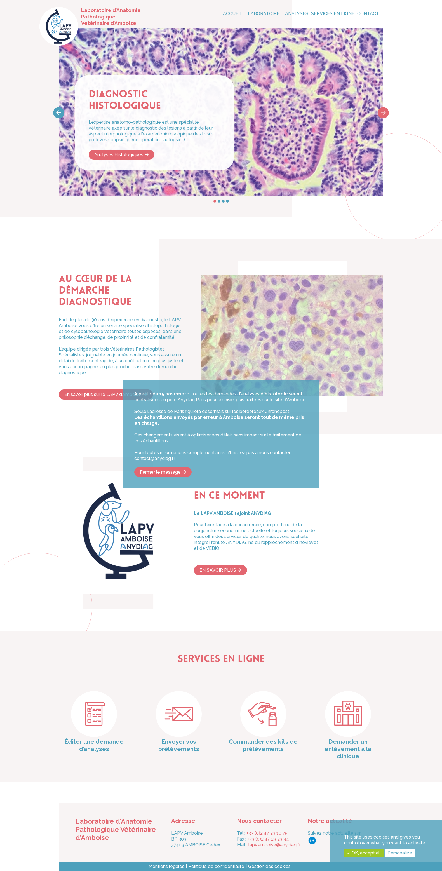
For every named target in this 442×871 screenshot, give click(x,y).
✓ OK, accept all (364, 853)
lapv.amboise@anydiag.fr (274, 844)
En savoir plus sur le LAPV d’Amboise (103, 394)
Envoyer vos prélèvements (178, 745)
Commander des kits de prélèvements (263, 745)
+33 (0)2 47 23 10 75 (267, 833)
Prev (58, 112)
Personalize (399, 853)
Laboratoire (263, 13)
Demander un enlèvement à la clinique (348, 749)
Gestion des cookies (269, 866)
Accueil (232, 13)
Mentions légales (166, 866)
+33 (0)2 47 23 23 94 (268, 839)
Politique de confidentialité (216, 866)
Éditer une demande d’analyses (94, 745)
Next (383, 112)
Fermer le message (160, 472)
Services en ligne (332, 13)
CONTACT (368, 13)
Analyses (296, 13)
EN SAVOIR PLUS (217, 570)
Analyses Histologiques (118, 154)
